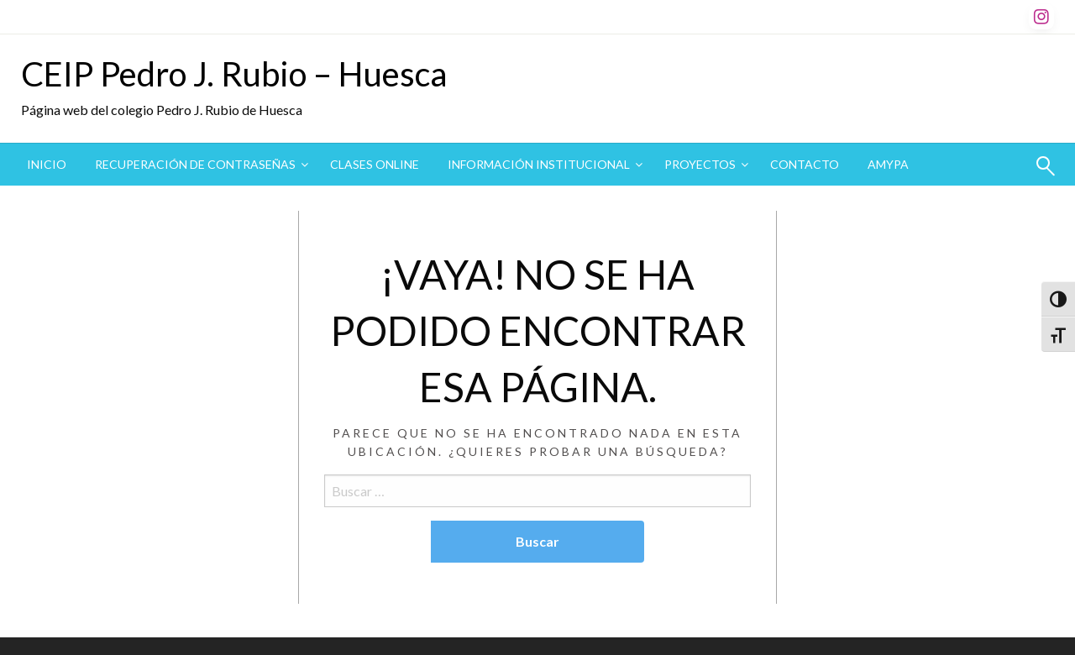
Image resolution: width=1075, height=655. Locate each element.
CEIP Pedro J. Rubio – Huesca (234, 74)
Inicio (46, 164)
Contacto (804, 164)
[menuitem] (47, 165)
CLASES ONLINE (374, 164)
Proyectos (700, 164)
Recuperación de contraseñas (195, 164)
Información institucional (539, 164)
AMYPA (888, 164)
